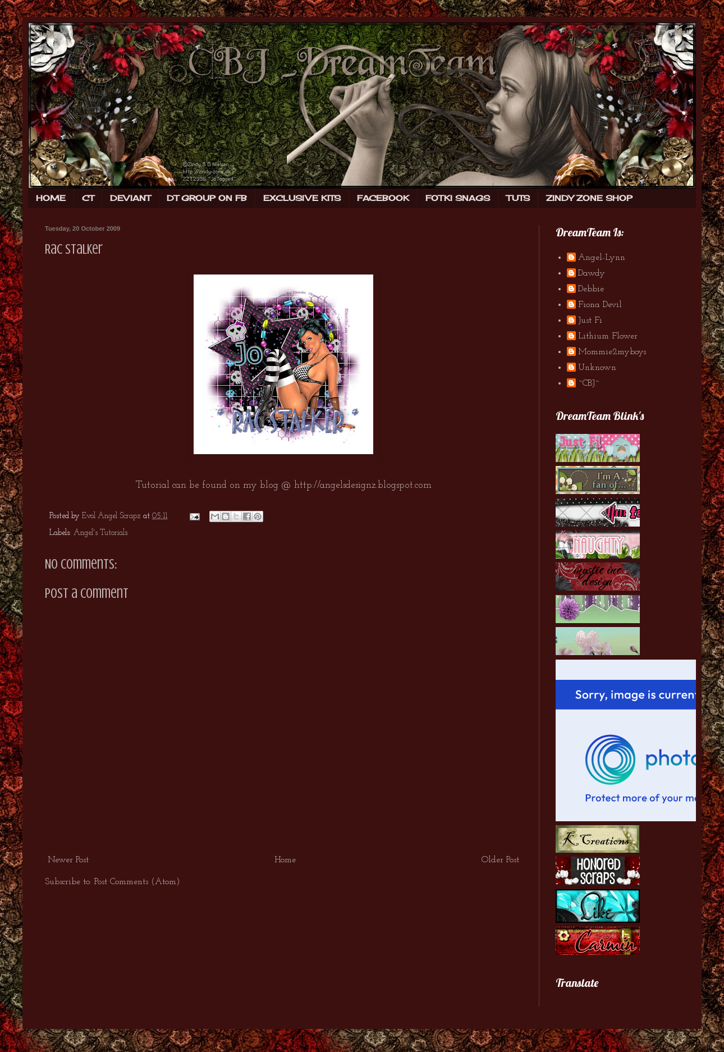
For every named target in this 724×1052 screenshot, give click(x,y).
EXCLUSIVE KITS (302, 198)
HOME (51, 198)
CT (88, 198)
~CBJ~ (588, 383)
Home (285, 860)
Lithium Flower (608, 336)
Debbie (591, 289)
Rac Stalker (74, 249)
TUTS (518, 198)
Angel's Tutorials (100, 533)
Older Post (500, 860)
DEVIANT (130, 198)
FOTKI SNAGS (457, 198)
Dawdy (591, 273)
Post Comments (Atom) (137, 881)
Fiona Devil (600, 304)
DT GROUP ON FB (207, 198)
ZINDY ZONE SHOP (589, 198)
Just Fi (590, 320)
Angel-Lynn (601, 257)
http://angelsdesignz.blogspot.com (363, 485)
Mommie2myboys (612, 351)
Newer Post (68, 860)
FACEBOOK (383, 198)
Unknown (597, 367)
